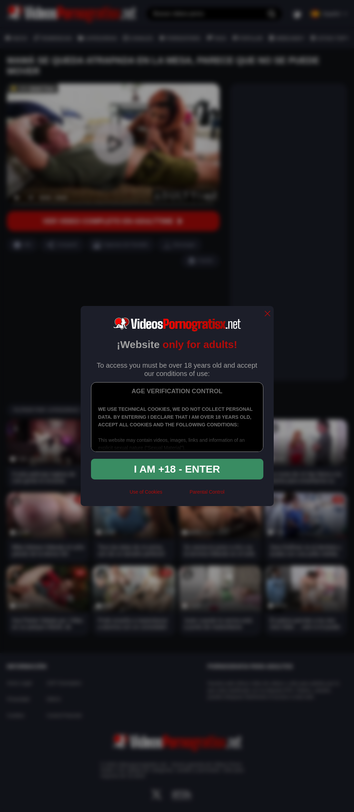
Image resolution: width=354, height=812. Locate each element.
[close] (267, 314)
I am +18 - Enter (177, 469)
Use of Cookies (146, 492)
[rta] (176, 495)
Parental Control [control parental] (207, 492)
